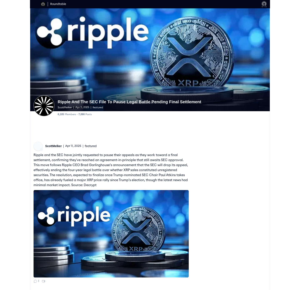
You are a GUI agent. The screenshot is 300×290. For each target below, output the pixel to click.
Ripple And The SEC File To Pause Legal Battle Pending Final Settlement (129, 102)
